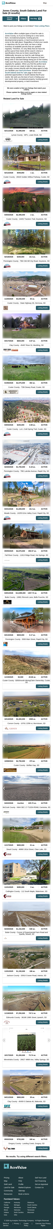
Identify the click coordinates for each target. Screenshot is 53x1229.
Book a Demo (23, 1194)
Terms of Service (6, 1224)
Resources (8, 1194)
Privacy (16, 1223)
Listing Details (43, 140)
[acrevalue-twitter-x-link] (15, 1172)
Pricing (6, 1178)
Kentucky (17, 1202)
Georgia (6, 1207)
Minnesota (17, 1207)
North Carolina (18, 1212)
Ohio (15, 1215)
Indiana (6, 1212)
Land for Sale (9, 1187)
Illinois (6, 1210)
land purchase (25, 70)
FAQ (20, 1181)
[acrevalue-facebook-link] (10, 1172)
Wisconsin (30, 1212)
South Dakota (31, 1207)
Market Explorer (24, 1187)
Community (8, 1191)
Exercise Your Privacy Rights (43, 1224)
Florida (6, 1205)
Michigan (17, 1205)
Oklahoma (30, 1202)
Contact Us (39, 1187)
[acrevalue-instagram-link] (20, 1172)
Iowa (5, 1215)
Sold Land (8, 1184)
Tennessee (30, 1210)
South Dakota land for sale (16, 73)
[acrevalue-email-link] (5, 1172)
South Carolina (32, 1205)
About (20, 1178)
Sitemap (21, 1191)
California (7, 1202)
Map (45, 3)
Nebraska (17, 1210)
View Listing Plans (42, 26)
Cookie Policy (26, 1224)
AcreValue (9, 33)
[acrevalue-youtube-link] (25, 1172)
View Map (35, 18)
